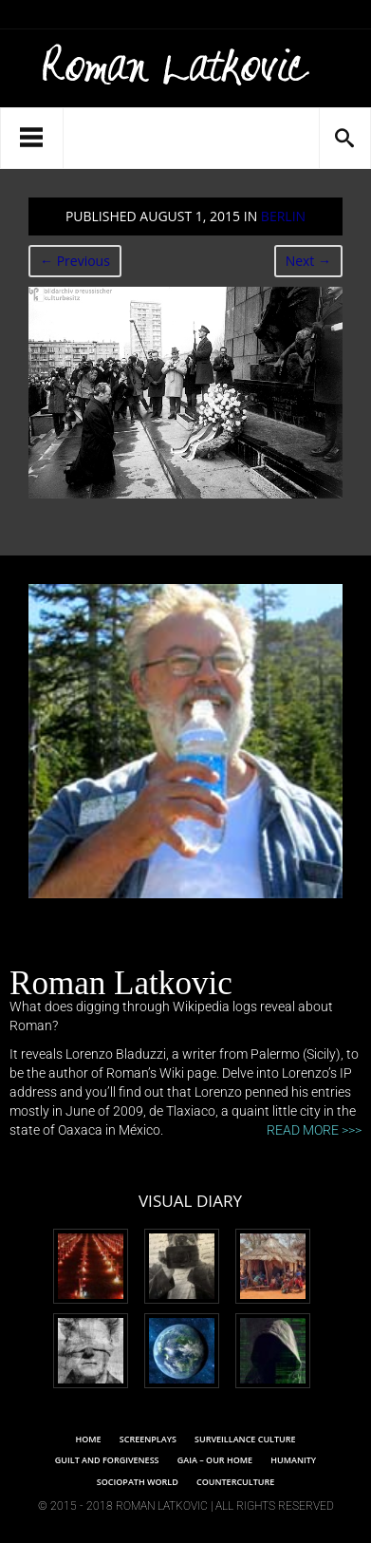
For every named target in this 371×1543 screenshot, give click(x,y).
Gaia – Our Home (214, 1460)
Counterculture (235, 1482)
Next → (308, 261)
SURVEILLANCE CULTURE (245, 1439)
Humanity (293, 1460)
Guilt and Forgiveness (107, 1460)
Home (88, 1439)
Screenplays (148, 1439)
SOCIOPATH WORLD (137, 1482)
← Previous (75, 261)
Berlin (283, 216)
